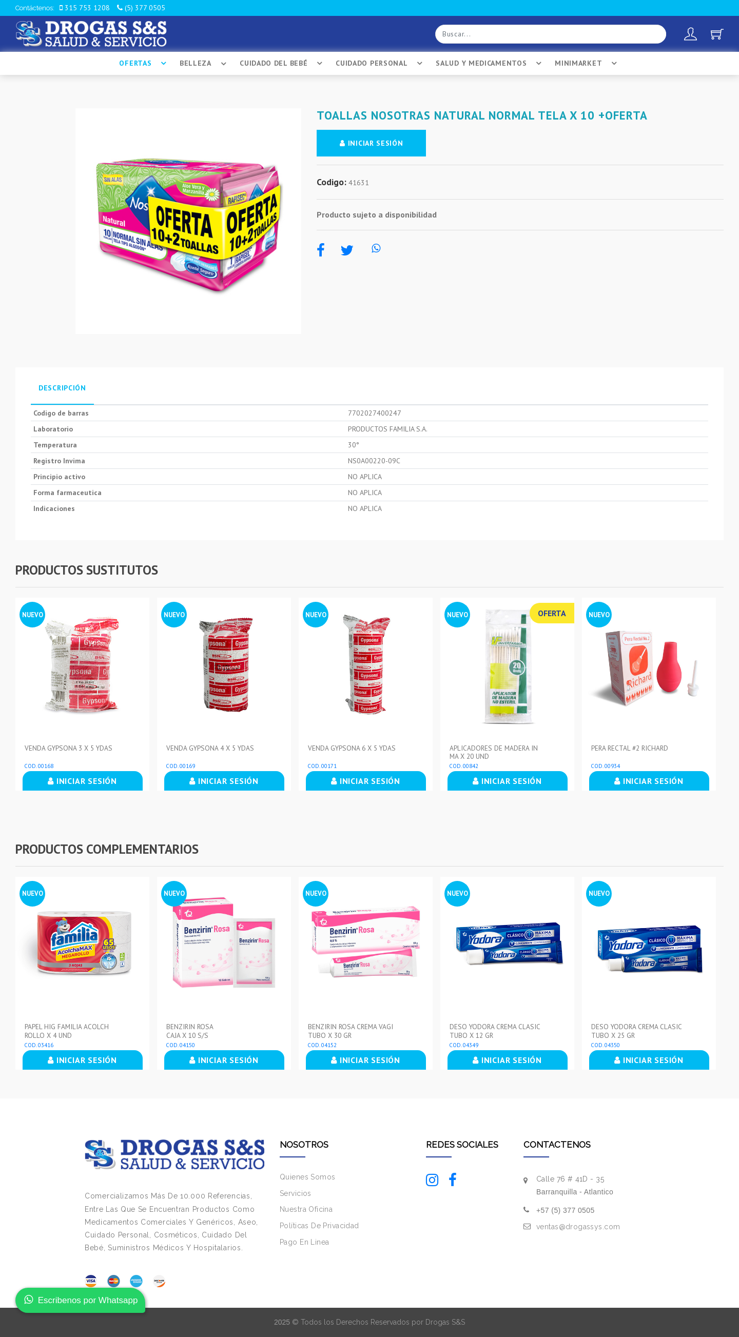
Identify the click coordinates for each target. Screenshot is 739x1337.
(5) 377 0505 (141, 7)
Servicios (296, 1193)
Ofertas (144, 63)
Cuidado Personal (380, 63)
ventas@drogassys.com (578, 1227)
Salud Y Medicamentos (490, 63)
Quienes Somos (307, 1177)
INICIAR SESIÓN (371, 143)
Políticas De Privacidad (319, 1226)
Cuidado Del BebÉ (282, 63)
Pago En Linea (304, 1242)
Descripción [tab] (62, 387)
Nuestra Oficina (306, 1209)
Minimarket (587, 63)
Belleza (204, 63)
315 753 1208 (85, 7)
